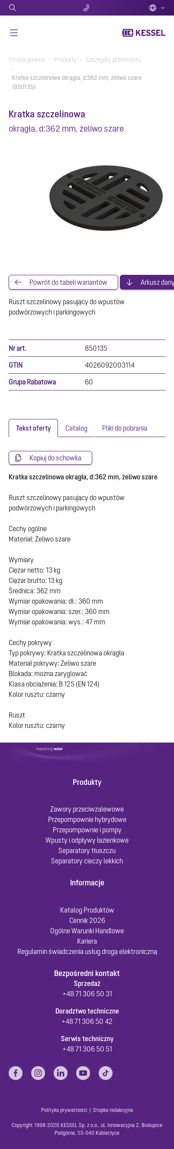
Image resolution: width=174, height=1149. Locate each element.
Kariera (87, 941)
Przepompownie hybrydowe (87, 819)
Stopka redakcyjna (113, 1110)
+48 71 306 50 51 (87, 1049)
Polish (157, 8)
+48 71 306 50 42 (87, 1021)
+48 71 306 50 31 (87, 994)
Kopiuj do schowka (55, 458)
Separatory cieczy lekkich (87, 861)
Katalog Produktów (87, 910)
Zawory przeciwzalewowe (87, 809)
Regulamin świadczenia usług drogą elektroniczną (87, 951)
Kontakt (87, 8)
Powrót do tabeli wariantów (68, 282)
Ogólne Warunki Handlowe (87, 931)
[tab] (33, 428)
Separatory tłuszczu (87, 850)
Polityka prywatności (64, 1110)
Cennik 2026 (87, 920)
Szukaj (34, 8)
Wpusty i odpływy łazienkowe (87, 840)
